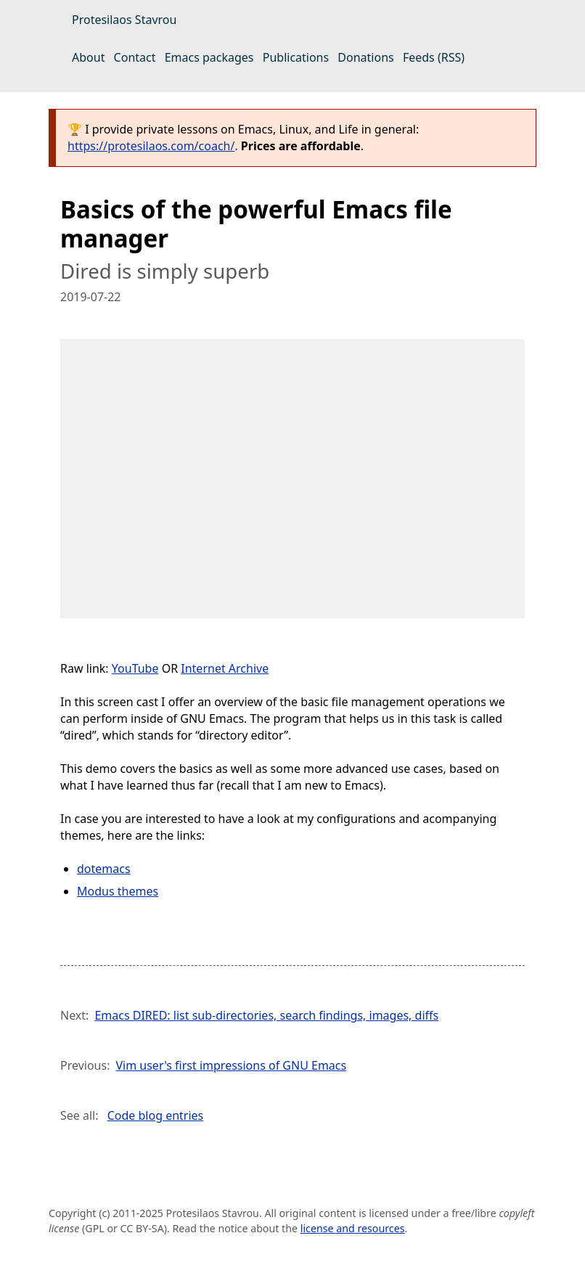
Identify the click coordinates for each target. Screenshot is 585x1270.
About (88, 57)
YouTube (135, 668)
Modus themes (117, 891)
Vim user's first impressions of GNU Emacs (230, 1065)
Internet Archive (225, 668)
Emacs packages (209, 57)
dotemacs (104, 869)
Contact (135, 57)
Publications (296, 57)
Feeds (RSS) (434, 57)
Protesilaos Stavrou (124, 20)
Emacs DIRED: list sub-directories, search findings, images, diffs (266, 1015)
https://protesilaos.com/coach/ (151, 146)
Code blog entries (155, 1115)
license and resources (352, 1228)
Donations (365, 57)
